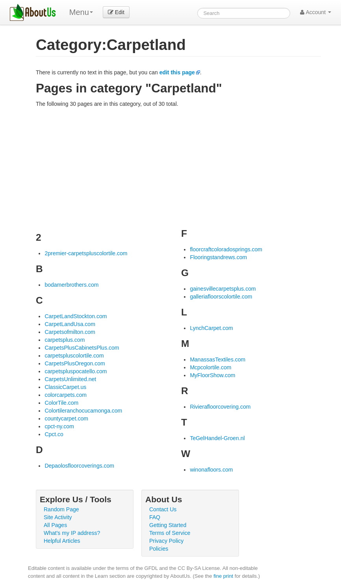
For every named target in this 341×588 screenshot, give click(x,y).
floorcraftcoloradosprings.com (226, 249)
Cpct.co (53, 434)
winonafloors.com (211, 469)
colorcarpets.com (65, 395)
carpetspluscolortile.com (74, 355)
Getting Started (167, 525)
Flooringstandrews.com (218, 257)
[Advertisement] (178, 167)
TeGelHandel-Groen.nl (217, 438)
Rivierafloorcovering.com (220, 407)
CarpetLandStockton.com (75, 316)
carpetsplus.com (64, 340)
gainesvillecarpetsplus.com (223, 289)
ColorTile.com (61, 403)
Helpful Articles (62, 541)
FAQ (154, 517)
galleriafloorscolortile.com (221, 296)
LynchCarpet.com (211, 328)
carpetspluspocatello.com (75, 371)
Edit (116, 12)
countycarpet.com (66, 418)
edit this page (177, 72)
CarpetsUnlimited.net (70, 379)
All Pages (55, 525)
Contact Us (162, 509)
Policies (158, 549)
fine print (223, 576)
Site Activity (58, 517)
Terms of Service (169, 533)
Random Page (61, 509)
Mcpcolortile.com (210, 367)
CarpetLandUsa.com (69, 324)
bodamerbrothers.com (71, 285)
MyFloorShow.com (212, 375)
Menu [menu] (81, 12)
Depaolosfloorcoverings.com (79, 466)
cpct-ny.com (59, 426)
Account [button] (315, 12)
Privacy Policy (166, 541)
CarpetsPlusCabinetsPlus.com (81, 348)
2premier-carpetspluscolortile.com (85, 253)
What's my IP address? (72, 533)
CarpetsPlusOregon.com (74, 363)
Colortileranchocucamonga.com (83, 410)
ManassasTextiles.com (217, 359)
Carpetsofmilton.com (69, 332)
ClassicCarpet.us (65, 387)
